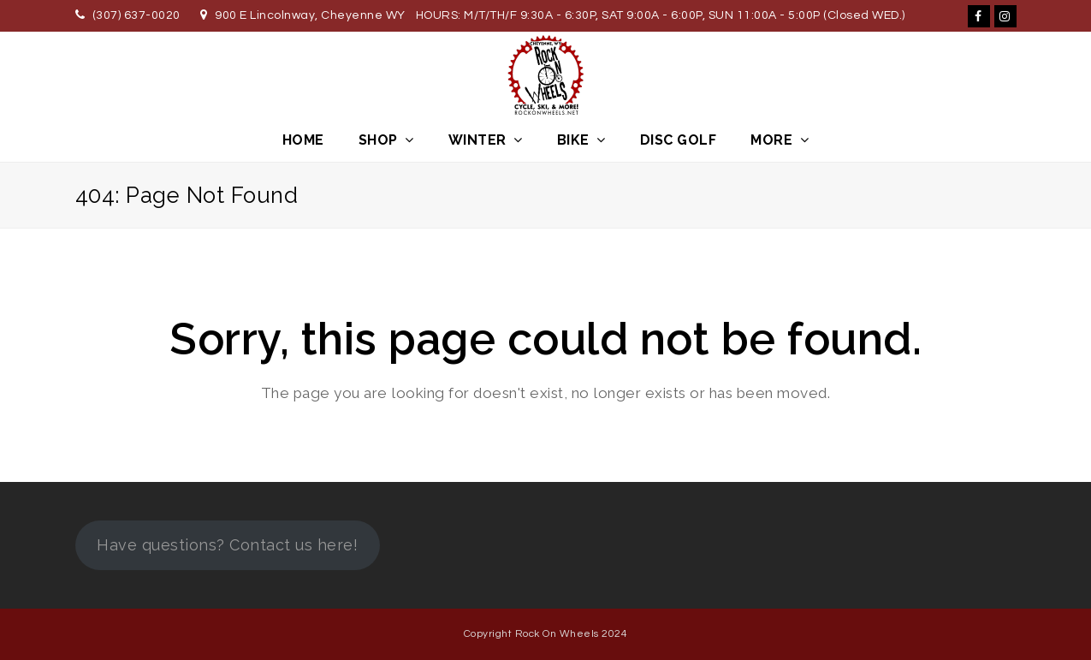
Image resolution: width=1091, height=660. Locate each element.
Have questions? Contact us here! (227, 545)
